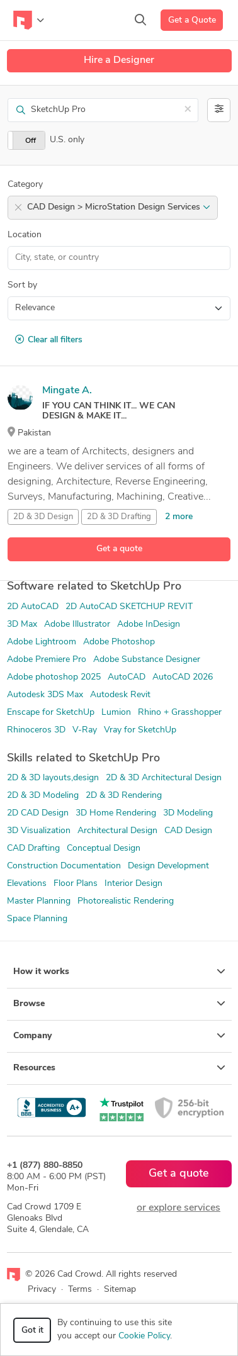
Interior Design (133, 883)
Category (25, 184)
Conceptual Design (103, 848)
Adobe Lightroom (41, 642)
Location (25, 235)
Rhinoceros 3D (36, 730)
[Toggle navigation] (29, 20)
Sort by (22, 285)
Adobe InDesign (148, 624)
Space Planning (37, 919)
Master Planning (39, 901)
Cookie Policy (144, 1336)
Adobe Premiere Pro (46, 659)
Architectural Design (117, 831)
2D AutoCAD (33, 607)
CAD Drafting (33, 848)
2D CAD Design (38, 813)
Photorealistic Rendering (125, 901)
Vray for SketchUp (140, 730)
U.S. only (67, 140)
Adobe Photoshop (119, 642)
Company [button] (119, 1036)
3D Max (22, 624)
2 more (179, 517)
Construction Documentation (64, 866)
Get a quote (119, 549)
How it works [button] (119, 972)
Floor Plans (76, 883)
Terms (80, 1289)
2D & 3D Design (43, 517)
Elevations (27, 883)
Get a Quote (192, 20)
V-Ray (84, 730)
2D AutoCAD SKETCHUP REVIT (129, 607)
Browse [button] (119, 1004)
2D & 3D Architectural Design (164, 778)
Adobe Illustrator (77, 624)
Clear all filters (48, 340)
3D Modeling (188, 813)
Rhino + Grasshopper (180, 712)
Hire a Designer (119, 60)
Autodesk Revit (120, 695)
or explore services (178, 1208)
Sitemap (120, 1289)
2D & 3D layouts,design (53, 778)
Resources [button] (119, 1068)
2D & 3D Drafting (119, 517)
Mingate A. (67, 391)
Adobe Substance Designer (146, 659)
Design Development (168, 866)
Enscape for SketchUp (50, 712)
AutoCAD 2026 (182, 677)
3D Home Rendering (116, 813)
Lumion (116, 712)
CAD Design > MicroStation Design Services (118, 207)
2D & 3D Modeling (43, 795)
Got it (32, 1330)
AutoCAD (126, 677)
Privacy (42, 1289)
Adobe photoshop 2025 (54, 677)
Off (30, 141)
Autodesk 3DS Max (45, 695)
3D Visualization (39, 831)
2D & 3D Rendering (124, 795)
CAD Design (188, 831)
